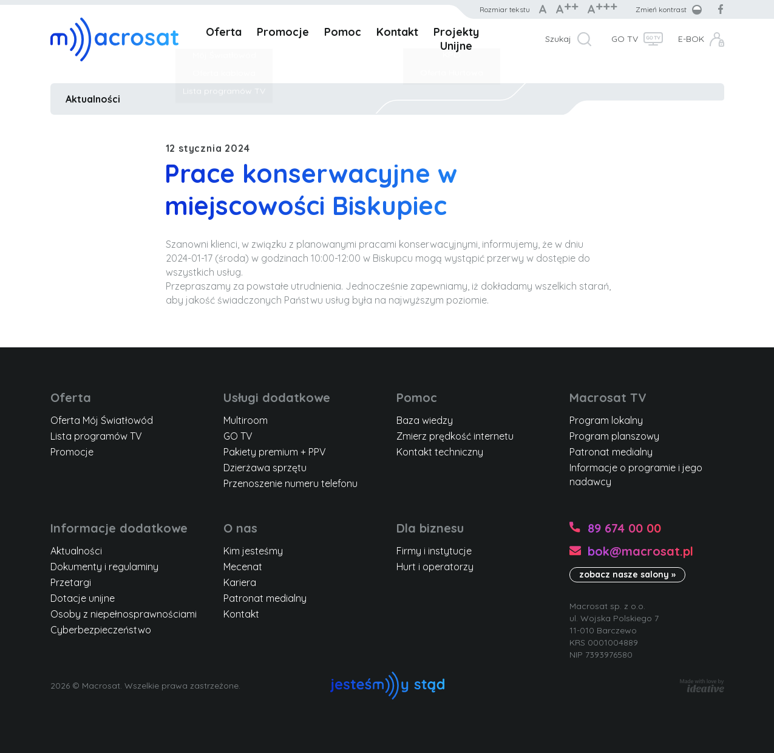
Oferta (224, 32)
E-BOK (691, 38)
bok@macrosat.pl (640, 551)
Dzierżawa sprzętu (265, 468)
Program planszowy (614, 436)
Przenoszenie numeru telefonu (290, 483)
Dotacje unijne (82, 598)
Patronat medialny (611, 452)
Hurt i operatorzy (435, 566)
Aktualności (93, 99)
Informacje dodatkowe (119, 528)
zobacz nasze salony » (627, 574)
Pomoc (342, 32)
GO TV (624, 38)
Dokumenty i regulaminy (104, 566)
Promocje (283, 32)
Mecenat (242, 566)
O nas (240, 528)
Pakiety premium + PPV (274, 452)
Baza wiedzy (424, 420)
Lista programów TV (96, 436)
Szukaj (558, 38)
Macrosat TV (608, 397)
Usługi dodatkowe (276, 397)
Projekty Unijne (456, 39)
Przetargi (70, 582)
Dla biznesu (430, 528)
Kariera (239, 582)
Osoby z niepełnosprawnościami (123, 614)
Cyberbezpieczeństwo (100, 630)
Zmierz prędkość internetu (455, 436)
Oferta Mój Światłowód (101, 420)
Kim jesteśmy (253, 551)
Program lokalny (606, 420)
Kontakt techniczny (439, 452)
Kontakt (397, 32)
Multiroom (245, 420)
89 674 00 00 (624, 528)
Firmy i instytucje (434, 551)
